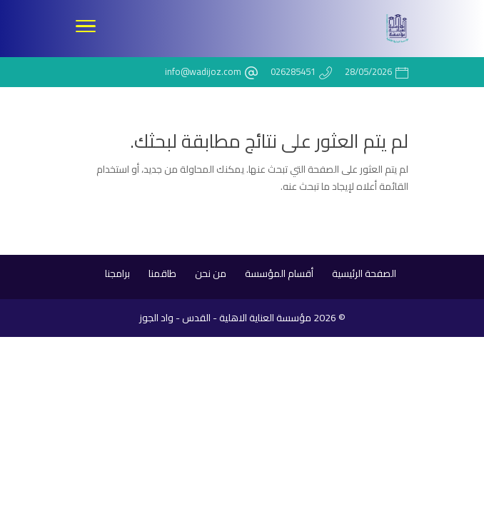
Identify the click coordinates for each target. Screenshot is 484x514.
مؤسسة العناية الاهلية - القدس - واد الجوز (225, 317)
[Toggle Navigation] (86, 28)
